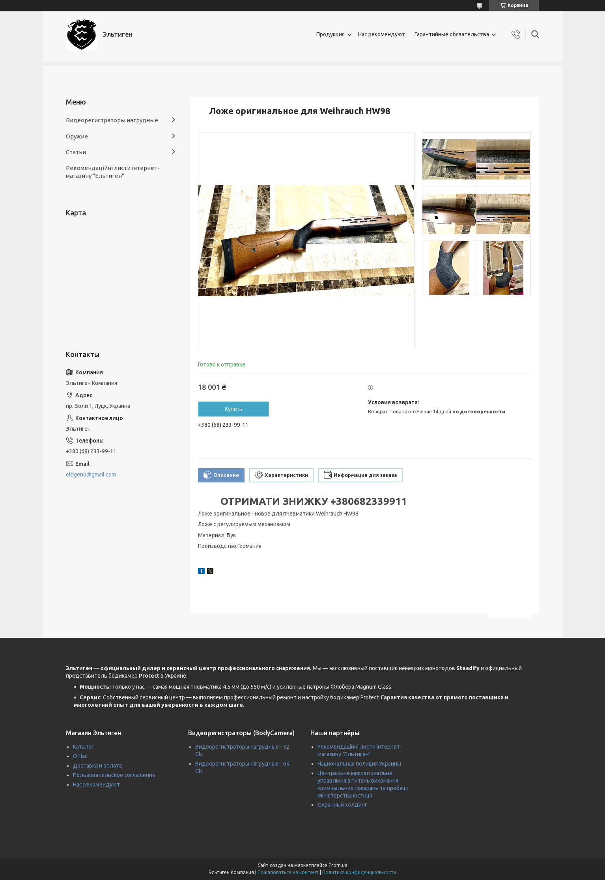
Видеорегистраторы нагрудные (112, 120)
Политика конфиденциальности (359, 872)
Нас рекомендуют (381, 34)
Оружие (77, 136)
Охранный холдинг (342, 805)
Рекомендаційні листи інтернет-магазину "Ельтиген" (113, 171)
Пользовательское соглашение (114, 775)
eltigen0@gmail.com (91, 474)
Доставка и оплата (97, 765)
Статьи (76, 152)
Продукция (330, 34)
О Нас (80, 756)
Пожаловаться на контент (288, 872)
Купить (233, 409)
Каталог (83, 747)
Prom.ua (338, 865)
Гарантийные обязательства (452, 34)
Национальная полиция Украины (359, 763)
